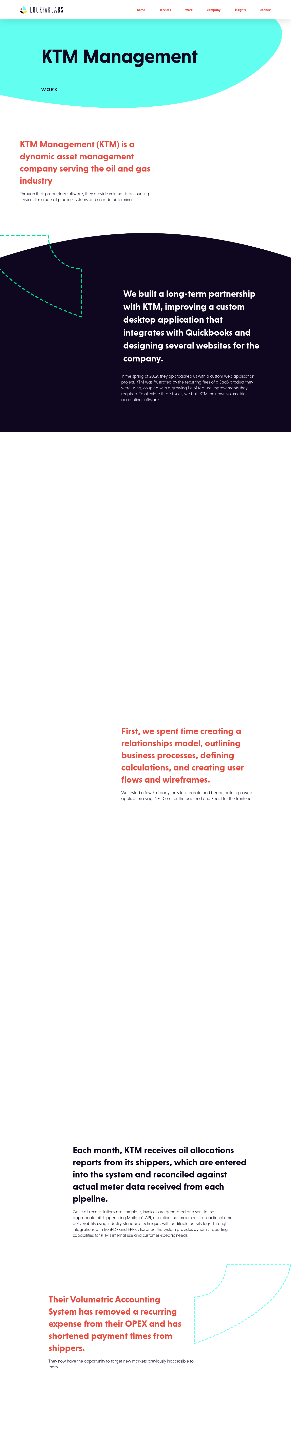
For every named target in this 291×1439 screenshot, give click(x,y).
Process (140, 1378)
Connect (265, 10)
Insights (240, 10)
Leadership (143, 1398)
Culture (140, 1388)
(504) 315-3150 (31, 1401)
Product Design (97, 1398)
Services (165, 10)
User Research (96, 1427)
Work (189, 10)
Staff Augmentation (100, 1417)
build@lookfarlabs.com (38, 1408)
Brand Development (101, 1388)
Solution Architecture (101, 1407)
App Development (99, 1378)
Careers (140, 1407)
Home (141, 10)
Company (213, 10)
